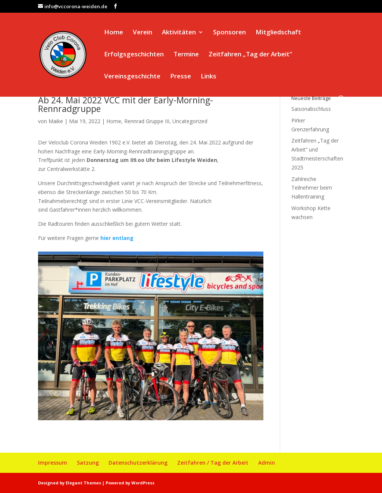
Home (113, 32)
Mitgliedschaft (278, 32)
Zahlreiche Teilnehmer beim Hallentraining (311, 187)
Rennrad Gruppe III (146, 121)
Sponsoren (229, 32)
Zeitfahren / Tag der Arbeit (212, 462)
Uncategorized (189, 121)
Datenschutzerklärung (138, 462)
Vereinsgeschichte (132, 77)
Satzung (88, 462)
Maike (55, 121)
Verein (142, 32)
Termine (186, 55)
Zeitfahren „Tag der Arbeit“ (250, 55)
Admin (266, 462)
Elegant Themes (83, 483)
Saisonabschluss (311, 108)
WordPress (142, 483)
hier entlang (117, 237)
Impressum (52, 462)
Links (208, 77)
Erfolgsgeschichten (134, 55)
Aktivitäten (179, 32)
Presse (180, 77)
